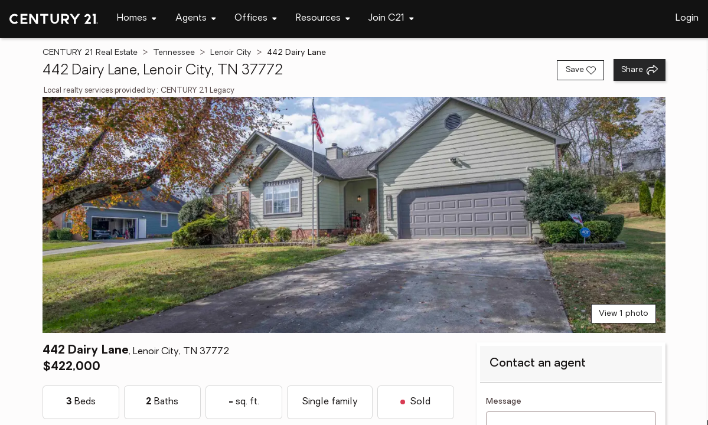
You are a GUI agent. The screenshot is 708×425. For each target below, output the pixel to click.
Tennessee (174, 52)
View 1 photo (623, 313)
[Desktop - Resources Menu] (323, 19)
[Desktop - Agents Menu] (195, 19)
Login (687, 18)
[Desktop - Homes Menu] (136, 19)
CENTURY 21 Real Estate (90, 52)
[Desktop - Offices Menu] (255, 19)
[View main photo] (354, 215)
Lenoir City (231, 52)
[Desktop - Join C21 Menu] (391, 19)
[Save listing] (580, 70)
